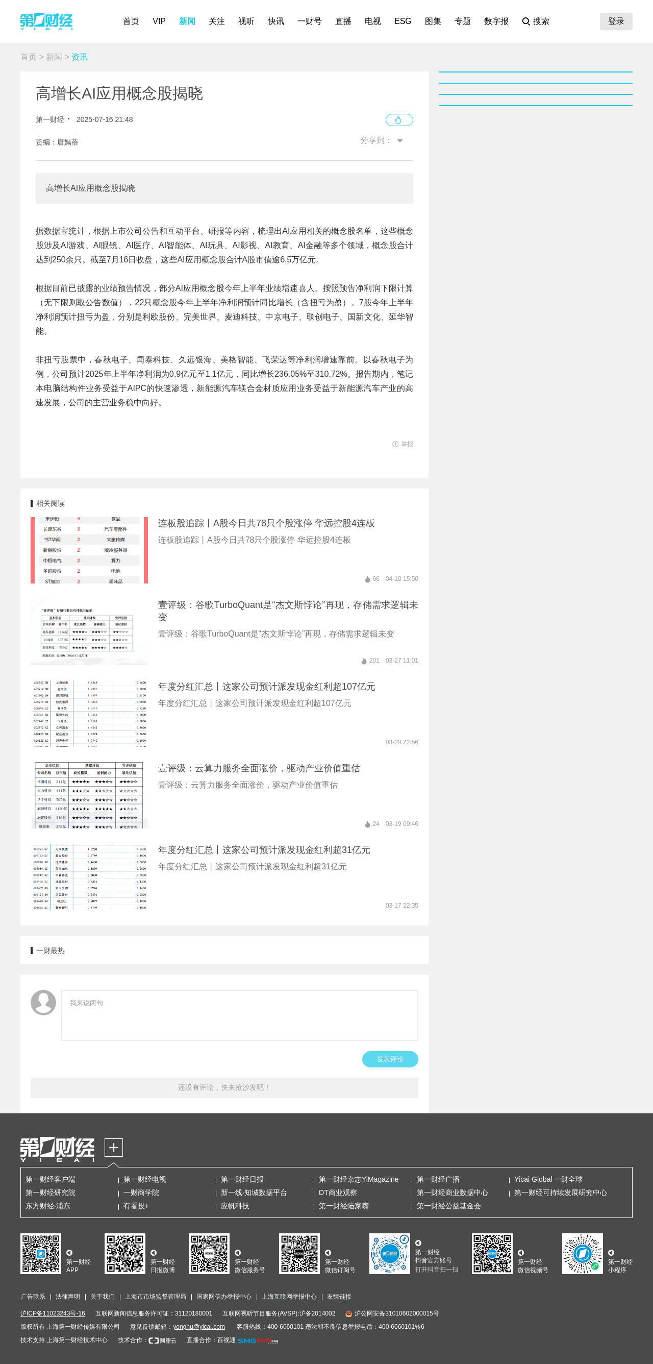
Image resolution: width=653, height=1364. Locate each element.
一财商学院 (141, 1192)
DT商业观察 (338, 1192)
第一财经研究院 (51, 1192)
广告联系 (33, 1296)
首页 (131, 21)
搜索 (541, 21)
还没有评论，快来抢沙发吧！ (224, 1087)
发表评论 (390, 1059)
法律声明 (68, 1296)
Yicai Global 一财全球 (548, 1179)
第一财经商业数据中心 (452, 1192)
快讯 (276, 21)
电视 (373, 21)
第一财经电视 (144, 1179)
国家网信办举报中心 (224, 1296)
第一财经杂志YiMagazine (359, 1179)
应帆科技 (235, 1206)
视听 (246, 21)
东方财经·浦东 (48, 1206)
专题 (463, 21)
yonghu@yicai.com (199, 1326)
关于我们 (102, 1296)
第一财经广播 (438, 1179)
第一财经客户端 (51, 1179)
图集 (433, 21)
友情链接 (339, 1296)
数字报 (496, 21)
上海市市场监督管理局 (155, 1296)
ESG (403, 21)
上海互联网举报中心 (289, 1296)
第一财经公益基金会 (449, 1206)
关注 (217, 21)
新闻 (187, 21)
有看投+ (136, 1206)
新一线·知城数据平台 (254, 1192)
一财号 (309, 21)
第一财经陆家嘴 (344, 1206)
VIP (159, 21)
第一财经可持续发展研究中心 (560, 1192)
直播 (343, 21)
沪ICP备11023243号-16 (52, 1313)
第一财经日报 (242, 1179)
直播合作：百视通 (211, 1340)
